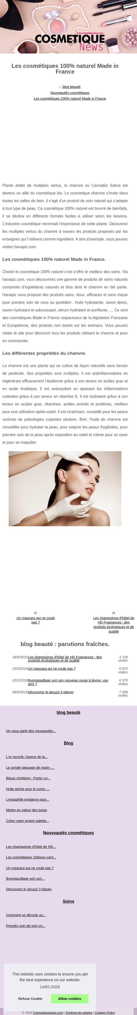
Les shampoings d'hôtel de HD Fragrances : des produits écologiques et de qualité (65, 658)
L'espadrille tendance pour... (27, 799)
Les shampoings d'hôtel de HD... (31, 847)
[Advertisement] (65, 138)
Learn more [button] (50, 986)
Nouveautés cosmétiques (69, 93)
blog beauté (71, 87)
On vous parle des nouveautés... (31, 731)
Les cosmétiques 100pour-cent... (31, 857)
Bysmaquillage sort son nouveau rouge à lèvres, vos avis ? (68, 682)
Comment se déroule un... (26, 915)
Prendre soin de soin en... (25, 926)
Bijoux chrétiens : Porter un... (28, 778)
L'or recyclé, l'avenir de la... (27, 757)
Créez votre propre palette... (27, 821)
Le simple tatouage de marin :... (30, 768)
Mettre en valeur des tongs (26, 810)
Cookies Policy (105, 1013)
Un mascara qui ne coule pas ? (36, 620)
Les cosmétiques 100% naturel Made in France (70, 98)
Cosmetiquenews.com (48, 1013)
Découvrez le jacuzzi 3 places (51, 692)
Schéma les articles (79, 1013)
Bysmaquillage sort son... (25, 879)
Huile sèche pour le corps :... (28, 789)
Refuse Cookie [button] (30, 999)
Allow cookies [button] (69, 999)
